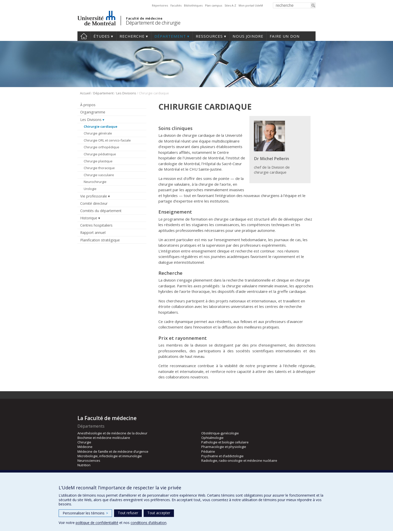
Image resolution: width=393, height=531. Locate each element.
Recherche (132, 36)
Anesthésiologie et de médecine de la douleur (112, 433)
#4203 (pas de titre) (83, 36)
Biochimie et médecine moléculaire (103, 437)
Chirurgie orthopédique (101, 147)
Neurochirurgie (95, 181)
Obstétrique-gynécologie (220, 433)
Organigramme (92, 112)
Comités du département (101, 210)
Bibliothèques (193, 5)
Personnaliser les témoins (85, 513)
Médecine (84, 446)
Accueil (85, 93)
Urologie (90, 188)
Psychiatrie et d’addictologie (222, 456)
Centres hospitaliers (96, 225)
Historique (88, 218)
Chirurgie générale (98, 133)
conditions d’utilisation (148, 522)
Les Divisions (126, 93)
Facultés (175, 5)
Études (101, 36)
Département (170, 36)
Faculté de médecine (144, 18)
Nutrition (83, 465)
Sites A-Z (230, 5)
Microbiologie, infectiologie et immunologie (109, 456)
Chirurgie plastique (98, 161)
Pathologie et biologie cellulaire (225, 442)
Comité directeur (94, 203)
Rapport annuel (93, 232)
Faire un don (285, 36)
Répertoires (160, 5)
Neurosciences (88, 460)
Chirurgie (84, 442)
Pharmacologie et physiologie (223, 446)
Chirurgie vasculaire (99, 175)
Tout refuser (128, 512)
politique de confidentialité (97, 522)
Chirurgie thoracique (99, 168)
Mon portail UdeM (251, 5)
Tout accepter (158, 512)
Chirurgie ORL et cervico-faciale (107, 140)
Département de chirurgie (153, 22)
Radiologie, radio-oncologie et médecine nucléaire (239, 460)
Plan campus (213, 5)
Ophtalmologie (212, 437)
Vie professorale (93, 196)
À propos (87, 104)
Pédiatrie (208, 451)
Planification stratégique (100, 240)
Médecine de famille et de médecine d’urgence (112, 451)
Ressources (209, 36)
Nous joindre (248, 36)
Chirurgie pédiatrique (100, 154)
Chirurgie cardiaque (100, 126)
